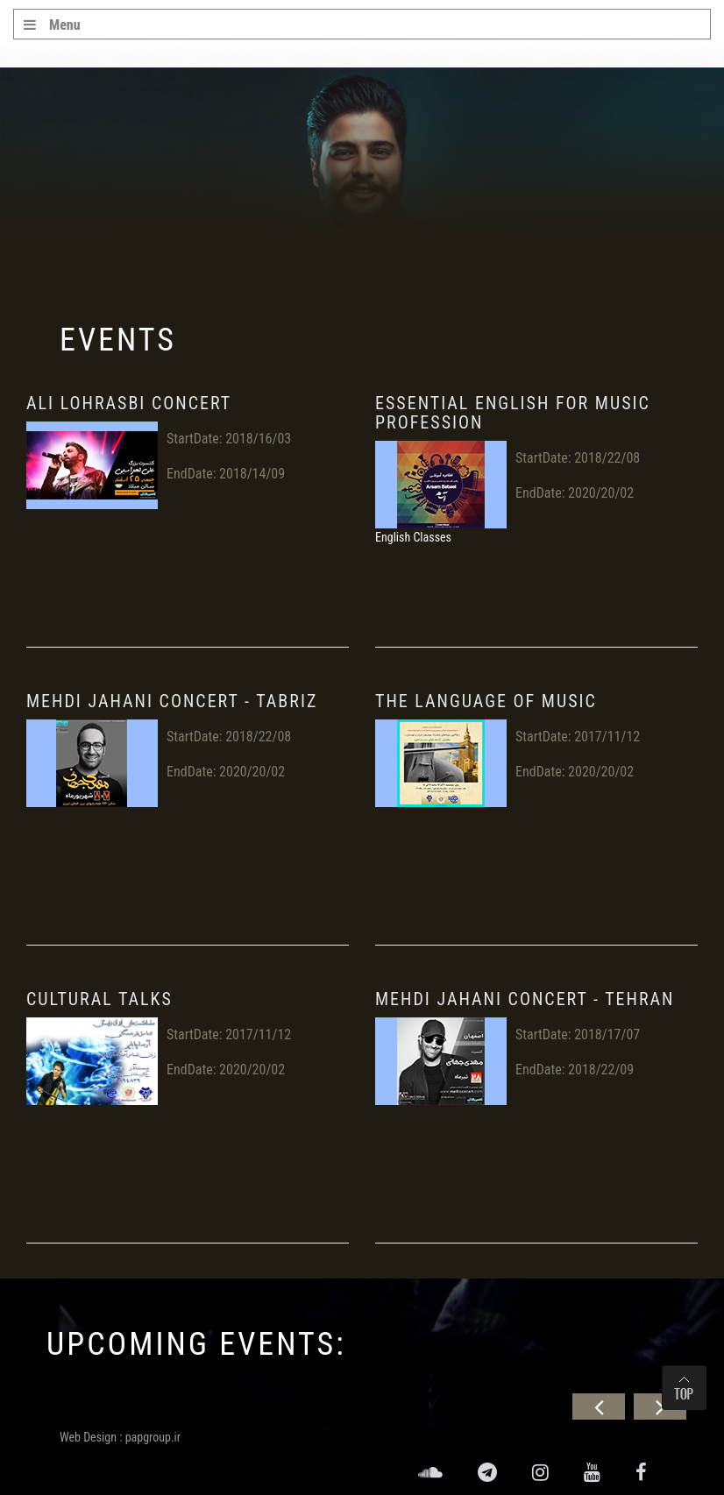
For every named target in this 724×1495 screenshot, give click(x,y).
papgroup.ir (153, 1437)
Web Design (88, 1437)
